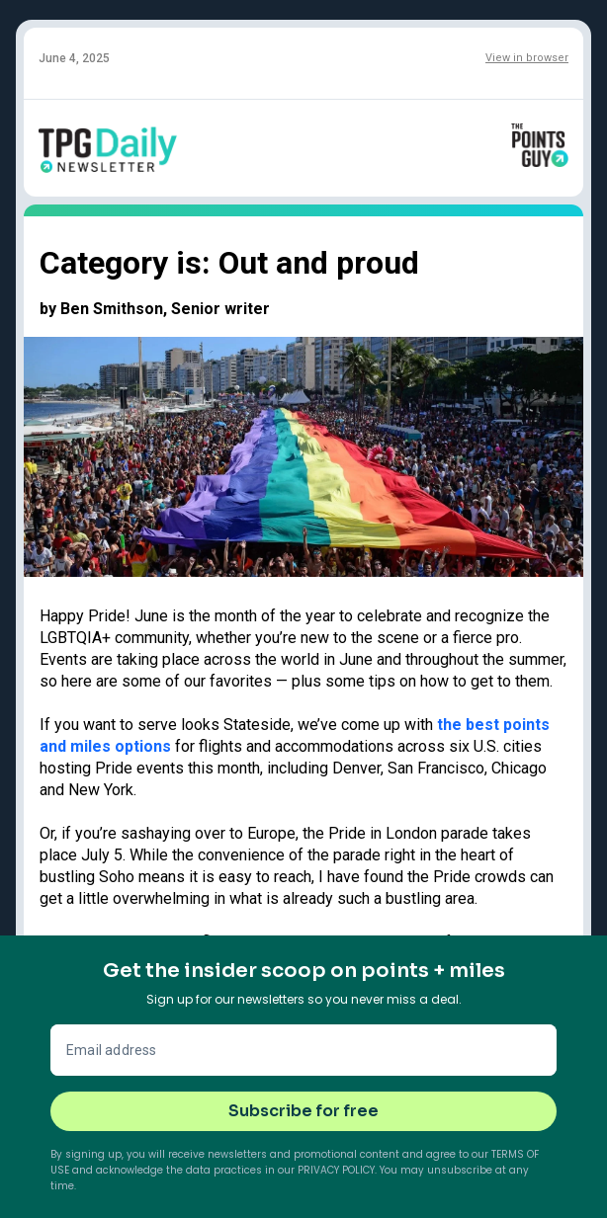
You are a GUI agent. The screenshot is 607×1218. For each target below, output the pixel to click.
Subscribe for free (303, 1110)
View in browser (526, 57)
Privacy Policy (336, 1170)
